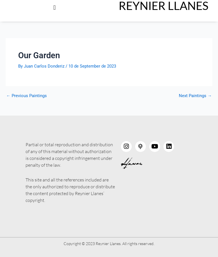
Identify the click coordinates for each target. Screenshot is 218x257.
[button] (54, 7)
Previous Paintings (26, 96)
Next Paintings (195, 96)
